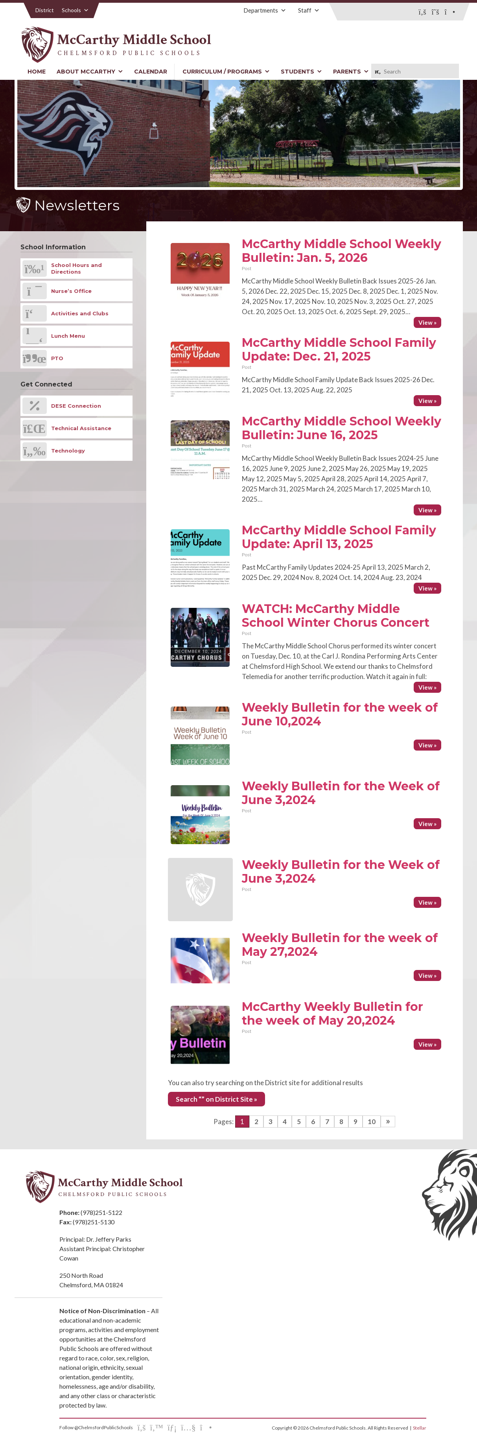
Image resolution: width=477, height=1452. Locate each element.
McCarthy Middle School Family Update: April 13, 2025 (339, 537)
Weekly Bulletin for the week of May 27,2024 (340, 945)
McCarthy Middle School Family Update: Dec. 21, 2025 (339, 349)
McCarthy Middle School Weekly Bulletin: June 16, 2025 (341, 428)
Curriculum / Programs (226, 71)
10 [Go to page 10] (372, 1121)
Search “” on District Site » (216, 1099)
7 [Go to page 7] (327, 1121)
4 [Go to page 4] (285, 1121)
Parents (351, 71)
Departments (264, 10)
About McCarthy (90, 71)
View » (427, 322)
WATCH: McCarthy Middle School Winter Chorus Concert (335, 616)
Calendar (150, 71)
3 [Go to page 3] (271, 1121)
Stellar (419, 1428)
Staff (309, 10)
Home (37, 71)
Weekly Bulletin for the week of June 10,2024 (340, 714)
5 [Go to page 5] (299, 1121)
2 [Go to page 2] (256, 1121)
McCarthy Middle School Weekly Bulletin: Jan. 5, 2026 (341, 251)
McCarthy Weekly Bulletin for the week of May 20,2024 (332, 1013)
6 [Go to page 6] (313, 1121)
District (44, 10)
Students (301, 71)
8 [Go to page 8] (341, 1121)
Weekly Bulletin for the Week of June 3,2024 (341, 793)
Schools (75, 10)
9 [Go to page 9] (355, 1121)
